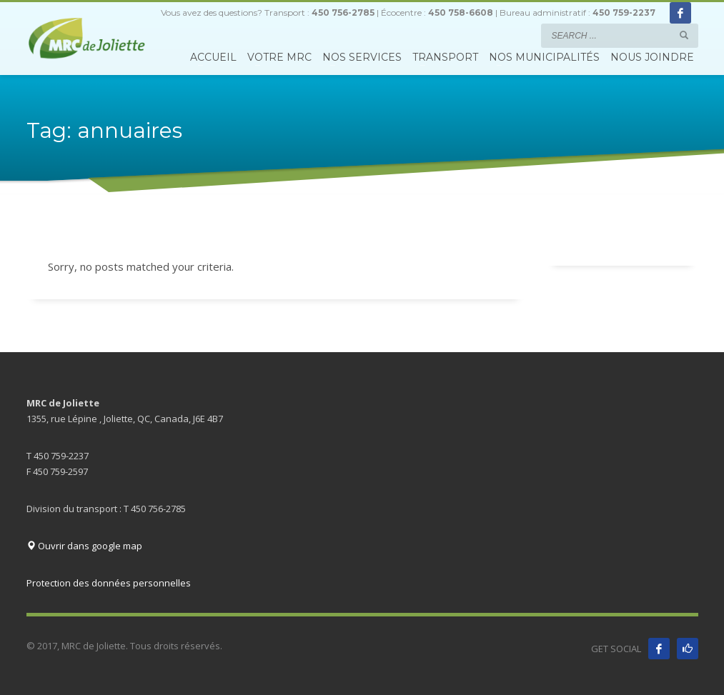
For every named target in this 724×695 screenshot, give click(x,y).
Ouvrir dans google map (84, 545)
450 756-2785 (343, 12)
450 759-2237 (623, 12)
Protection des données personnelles (108, 582)
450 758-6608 (460, 12)
